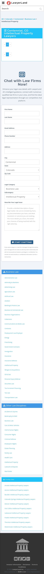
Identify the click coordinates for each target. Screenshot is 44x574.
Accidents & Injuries (11, 411)
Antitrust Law (9, 296)
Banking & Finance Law (12, 305)
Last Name (8, 117)
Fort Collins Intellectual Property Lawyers (18, 508)
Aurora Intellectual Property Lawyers (17, 490)
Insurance (8, 356)
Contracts (8, 328)
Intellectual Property (11, 365)
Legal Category (10, 185)
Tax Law (7, 393)
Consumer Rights (10, 435)
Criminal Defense (10, 439)
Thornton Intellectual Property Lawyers (17, 522)
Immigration (9, 351)
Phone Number (10, 136)
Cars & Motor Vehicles (12, 425)
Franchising (8, 342)
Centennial (18, 19)
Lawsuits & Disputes (11, 467)
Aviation (7, 301)
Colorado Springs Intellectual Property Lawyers (20, 499)
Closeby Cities (9, 479)
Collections (8, 319)
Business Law (30, 19)
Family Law (8, 453)
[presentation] (22, 235)
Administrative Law (11, 278)
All (3, 19)
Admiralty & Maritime (12, 282)
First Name (8, 109)
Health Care (8, 457)
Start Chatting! (22, 242)
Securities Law (9, 384)
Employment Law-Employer (14, 333)
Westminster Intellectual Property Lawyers (18, 527)
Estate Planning (10, 448)
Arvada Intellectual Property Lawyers (17, 485)
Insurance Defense (11, 361)
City (6, 158)
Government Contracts (12, 347)
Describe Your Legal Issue (13, 202)
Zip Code (8, 174)
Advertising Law (10, 287)
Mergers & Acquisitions (12, 370)
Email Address (9, 128)
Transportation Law (11, 397)
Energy (7, 338)
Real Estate (8, 471)
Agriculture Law (10, 292)
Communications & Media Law (15, 324)
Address (7, 147)
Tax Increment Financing (13, 388)
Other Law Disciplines (16, 405)
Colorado (9, 19)
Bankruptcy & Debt (11, 416)
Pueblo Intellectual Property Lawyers (17, 518)
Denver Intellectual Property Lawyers (17, 504)
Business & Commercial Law (14, 310)
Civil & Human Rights (11, 430)
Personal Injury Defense (12, 379)
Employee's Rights (10, 444)
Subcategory (9, 192)
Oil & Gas (8, 374)
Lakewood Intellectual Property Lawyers (18, 513)
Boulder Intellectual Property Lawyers (17, 495)
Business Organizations (12, 315)
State (6, 166)
